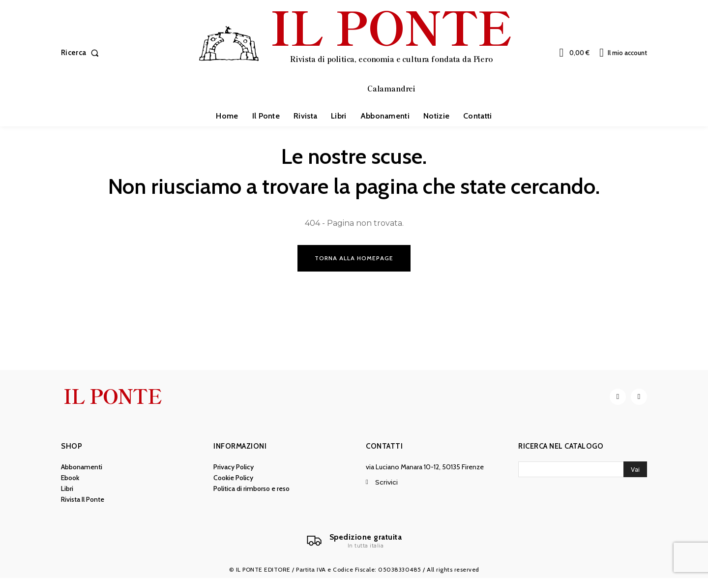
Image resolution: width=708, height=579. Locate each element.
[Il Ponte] (354, 541)
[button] (82, 53)
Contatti (384, 446)
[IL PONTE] (355, 51)
